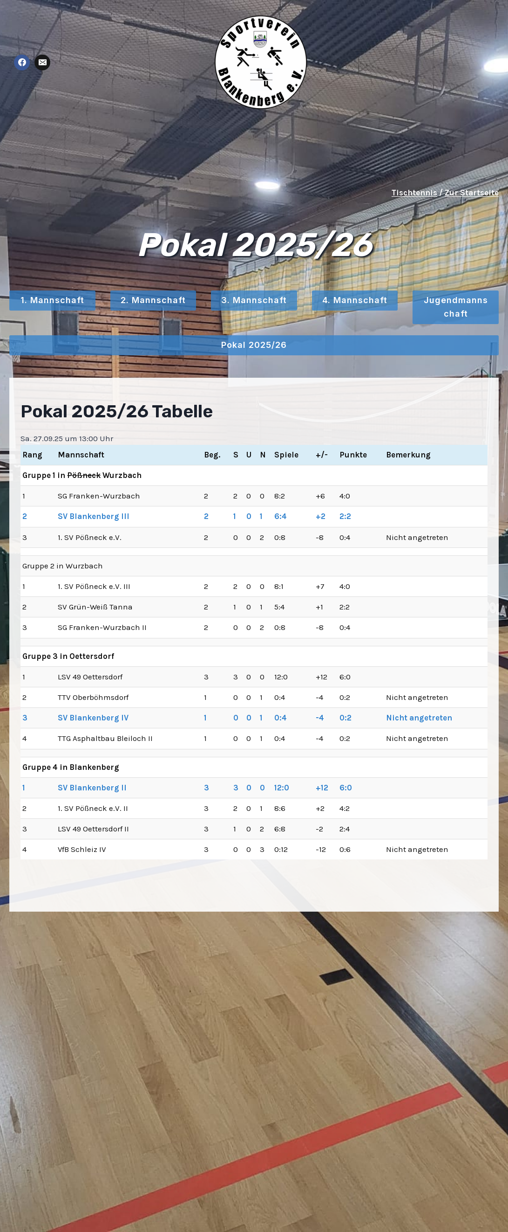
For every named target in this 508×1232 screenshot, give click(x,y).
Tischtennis (414, 192)
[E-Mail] (42, 62)
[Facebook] (22, 62)
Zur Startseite (472, 192)
